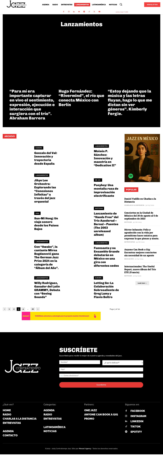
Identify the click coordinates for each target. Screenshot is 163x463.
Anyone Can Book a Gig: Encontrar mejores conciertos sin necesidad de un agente (140, 252)
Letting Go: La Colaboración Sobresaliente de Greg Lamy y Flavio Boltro (106, 290)
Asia (37, 213)
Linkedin (136, 421)
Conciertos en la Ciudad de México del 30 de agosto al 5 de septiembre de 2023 (141, 215)
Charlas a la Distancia (134, 205)
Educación (129, 259)
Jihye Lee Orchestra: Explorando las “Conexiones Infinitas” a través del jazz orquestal (45, 191)
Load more (142, 283)
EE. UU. (98, 180)
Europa (39, 148)
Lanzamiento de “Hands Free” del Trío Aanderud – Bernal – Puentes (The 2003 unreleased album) (106, 224)
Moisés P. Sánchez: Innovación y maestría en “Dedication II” (105, 158)
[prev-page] (4, 309)
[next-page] (38, 309)
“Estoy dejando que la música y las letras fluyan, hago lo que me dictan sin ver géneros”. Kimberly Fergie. (130, 102)
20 (33, 309)
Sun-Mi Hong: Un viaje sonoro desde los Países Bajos (46, 224)
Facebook (137, 410)
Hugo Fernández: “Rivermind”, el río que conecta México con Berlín (81, 98)
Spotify (136, 431)
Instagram (138, 416)
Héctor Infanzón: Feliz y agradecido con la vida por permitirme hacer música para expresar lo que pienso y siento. (141, 234)
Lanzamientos (101, 146)
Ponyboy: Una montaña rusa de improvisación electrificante (106, 190)
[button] (120, 4)
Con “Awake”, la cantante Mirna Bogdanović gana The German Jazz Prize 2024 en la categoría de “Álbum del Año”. (46, 257)
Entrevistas (129, 242)
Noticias (99, 208)
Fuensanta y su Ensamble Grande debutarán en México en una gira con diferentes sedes (106, 256)
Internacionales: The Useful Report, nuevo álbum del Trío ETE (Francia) (140, 269)
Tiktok (135, 426)
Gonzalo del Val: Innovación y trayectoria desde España (45, 158)
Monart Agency (85, 449)
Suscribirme (101, 385)
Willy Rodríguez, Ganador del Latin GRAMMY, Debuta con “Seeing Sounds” (47, 290)
